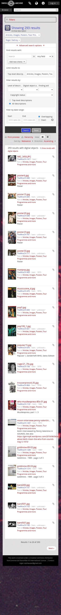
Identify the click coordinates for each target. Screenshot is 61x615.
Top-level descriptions (20, 100)
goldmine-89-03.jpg (26, 466)
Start (10, 116)
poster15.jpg (23, 194)
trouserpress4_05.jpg (28, 382)
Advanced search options (30, 45)
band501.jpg (23, 503)
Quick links (43, 3)
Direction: (38, 141)
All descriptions (17, 103)
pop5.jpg (21, 307)
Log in (53, 3)
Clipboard (29, 3)
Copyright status (17, 95)
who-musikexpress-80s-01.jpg (32, 401)
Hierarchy (27, 137)
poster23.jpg (23, 232)
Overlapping (45, 116)
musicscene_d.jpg (26, 288)
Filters (10, 19)
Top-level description (16, 74)
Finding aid (44, 85)
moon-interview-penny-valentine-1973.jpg (38, 420)
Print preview (12, 137)
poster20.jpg (23, 213)
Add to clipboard (53, 156)
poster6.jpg (23, 175)
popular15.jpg (24, 345)
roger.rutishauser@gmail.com (30, 563)
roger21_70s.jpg (25, 363)
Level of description (15, 85)
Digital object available (30, 85)
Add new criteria (17, 62)
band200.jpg (23, 485)
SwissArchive (12, 3)
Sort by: (17, 141)
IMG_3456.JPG (24, 156)
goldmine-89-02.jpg (26, 447)
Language (36, 3)
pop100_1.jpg (24, 326)
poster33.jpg (23, 250)
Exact (42, 120)
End (24, 116)
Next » (51, 548)
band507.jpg (23, 522)
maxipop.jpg (23, 269)
